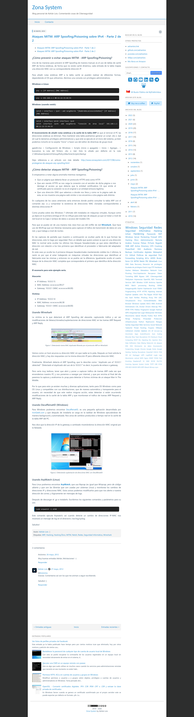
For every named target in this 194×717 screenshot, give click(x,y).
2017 (130, 137)
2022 (130, 115)
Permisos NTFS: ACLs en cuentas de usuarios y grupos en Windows (70, 674)
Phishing (144, 297)
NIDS (141, 358)
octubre (134, 166)
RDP (160, 234)
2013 (130, 154)
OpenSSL (147, 279)
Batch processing (138, 285)
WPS (142, 367)
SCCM (153, 361)
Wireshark (107, 535)
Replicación (150, 322)
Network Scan (156, 270)
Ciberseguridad (156, 276)
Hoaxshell (149, 352)
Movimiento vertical (132, 358)
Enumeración (157, 346)
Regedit (158, 243)
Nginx (146, 358)
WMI (136, 276)
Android (159, 303)
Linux (128, 233)
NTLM (155, 294)
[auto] (160, 32)
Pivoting (128, 273)
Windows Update (138, 303)
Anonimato (129, 334)
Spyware (135, 364)
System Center (144, 364)
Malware (135, 270)
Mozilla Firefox (147, 316)
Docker (142, 306)
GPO (160, 237)
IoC (130, 355)
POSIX (156, 358)
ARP (43, 535)
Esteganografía (131, 288)
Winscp (152, 367)
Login (143, 313)
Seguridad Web (137, 325)
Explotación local (150, 288)
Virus (139, 300)
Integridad (133, 313)
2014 (130, 150)
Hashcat (159, 310)
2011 (130, 211)
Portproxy (136, 319)
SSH (139, 249)
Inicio (37, 22)
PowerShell (130, 249)
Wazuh (147, 367)
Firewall (154, 237)
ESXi (131, 346)
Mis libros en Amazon (137, 61)
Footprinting (129, 349)
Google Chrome (140, 349)
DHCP (136, 340)
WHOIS (134, 367)
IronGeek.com (38, 412)
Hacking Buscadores (138, 352)
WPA (139, 367)
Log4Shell (149, 355)
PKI (146, 261)
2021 (130, 119)
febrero (134, 206)
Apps (136, 334)
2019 (130, 128)
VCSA (160, 364)
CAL (137, 306)
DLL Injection (153, 340)
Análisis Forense (132, 243)
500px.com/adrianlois (137, 57)
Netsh (74, 535)
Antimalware (130, 306)
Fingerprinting (130, 291)
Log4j (155, 355)
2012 (130, 158)
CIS (149, 337)
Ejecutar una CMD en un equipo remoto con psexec (64, 663)
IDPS (127, 313)
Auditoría (148, 249)
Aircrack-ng (158, 331)
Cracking (158, 246)
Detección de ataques (154, 343)
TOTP (152, 364)
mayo (133, 184)
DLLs (160, 340)
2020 (130, 124)
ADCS (148, 303)
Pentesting (145, 237)
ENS (126, 346)
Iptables (135, 294)
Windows (131, 227)
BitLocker (128, 337)
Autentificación (145, 334)
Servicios (146, 325)
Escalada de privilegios (133, 267)
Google (152, 310)
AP (152, 331)
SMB (127, 246)
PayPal (155, 103)
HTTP (139, 291)
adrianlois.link (133, 46)
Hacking (49, 535)
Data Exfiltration (130, 343)
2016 (130, 141)
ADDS (153, 258)
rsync (156, 367)
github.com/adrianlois (137, 50)
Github (132, 255)
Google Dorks (151, 349)
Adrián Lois (43, 531)
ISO (126, 355)
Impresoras (138, 279)
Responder (42, 562)
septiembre (136, 171)
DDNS (159, 285)
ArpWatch (65, 484)
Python (141, 322)
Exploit (139, 288)
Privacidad (147, 319)
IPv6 (160, 352)
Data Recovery (136, 264)
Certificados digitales (142, 252)
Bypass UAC (144, 276)
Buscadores (143, 337)
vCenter (137, 331)
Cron (160, 261)
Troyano (151, 328)
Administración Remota (151, 240)
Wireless (140, 282)
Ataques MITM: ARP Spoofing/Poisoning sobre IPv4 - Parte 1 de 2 (66, 48)
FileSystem (129, 279)
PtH (155, 297)
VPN (126, 367)
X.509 (146, 282)
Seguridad (146, 227)
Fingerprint (145, 310)
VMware (159, 328)
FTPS (132, 310)
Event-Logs (147, 267)
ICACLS (156, 352)
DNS (127, 264)
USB (156, 364)
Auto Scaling (157, 334)
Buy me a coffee (136, 103)
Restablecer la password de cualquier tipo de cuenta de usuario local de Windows (76, 651)
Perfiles (137, 297)
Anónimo (44, 573)
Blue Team (135, 337)
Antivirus (152, 282)
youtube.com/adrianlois (137, 54)
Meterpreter (150, 313)
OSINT (151, 358)
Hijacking (151, 291)
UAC (160, 297)
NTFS (160, 316)
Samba (127, 325)
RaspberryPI (137, 361)
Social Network (156, 325)
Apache (159, 282)
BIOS (127, 285)
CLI (126, 255)
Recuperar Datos (155, 273)
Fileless (137, 310)
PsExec (143, 243)
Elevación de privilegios (152, 264)
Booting (152, 285)
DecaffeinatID (72, 409)
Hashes (128, 270)
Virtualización (130, 300)
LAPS (142, 355)
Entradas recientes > (110, 627)
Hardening (138, 233)
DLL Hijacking (143, 340)
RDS (152, 279)
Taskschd (128, 328)
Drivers (148, 306)
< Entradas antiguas (42, 627)
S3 (143, 361)
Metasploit (157, 252)
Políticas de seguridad (147, 255)
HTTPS (144, 291)
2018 (130, 132)
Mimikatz (158, 313)
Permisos (158, 249)
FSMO (159, 288)
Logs (160, 355)
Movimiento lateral (132, 316)
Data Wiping (141, 343)
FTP (153, 267)
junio (133, 179)
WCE (130, 367)
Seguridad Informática (93, 535)
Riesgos (159, 322)
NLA (155, 316)
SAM (147, 361)
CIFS (152, 246)
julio (133, 175)
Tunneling (129, 276)
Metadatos (145, 270)
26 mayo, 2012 (53, 554)
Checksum (154, 337)
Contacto (49, 22)
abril (133, 202)
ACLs (147, 258)
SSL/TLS (159, 361)
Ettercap (155, 306)
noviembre (135, 162)
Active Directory (142, 246)
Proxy (151, 297)
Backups (128, 252)
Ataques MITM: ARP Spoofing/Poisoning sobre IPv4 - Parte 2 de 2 (66, 51)
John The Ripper (145, 294)
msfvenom (129, 331)
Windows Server (132, 237)
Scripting (140, 258)
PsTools (151, 243)
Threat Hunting (140, 328)
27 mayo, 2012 (57, 569)
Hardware (158, 267)
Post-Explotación (139, 273)
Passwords (151, 234)
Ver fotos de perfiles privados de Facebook (50, 641)
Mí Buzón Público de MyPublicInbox (146, 92)
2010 (130, 216)
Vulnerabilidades (150, 300)
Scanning (128, 364)
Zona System (47, 7)
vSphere (144, 331)
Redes (80, 535)
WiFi (134, 282)
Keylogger (136, 355)
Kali (139, 313)
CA (131, 261)
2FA (149, 331)
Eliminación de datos (143, 346)
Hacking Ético (59, 535)
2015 (130, 145)
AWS (153, 303)
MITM (68, 535)
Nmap (127, 319)
